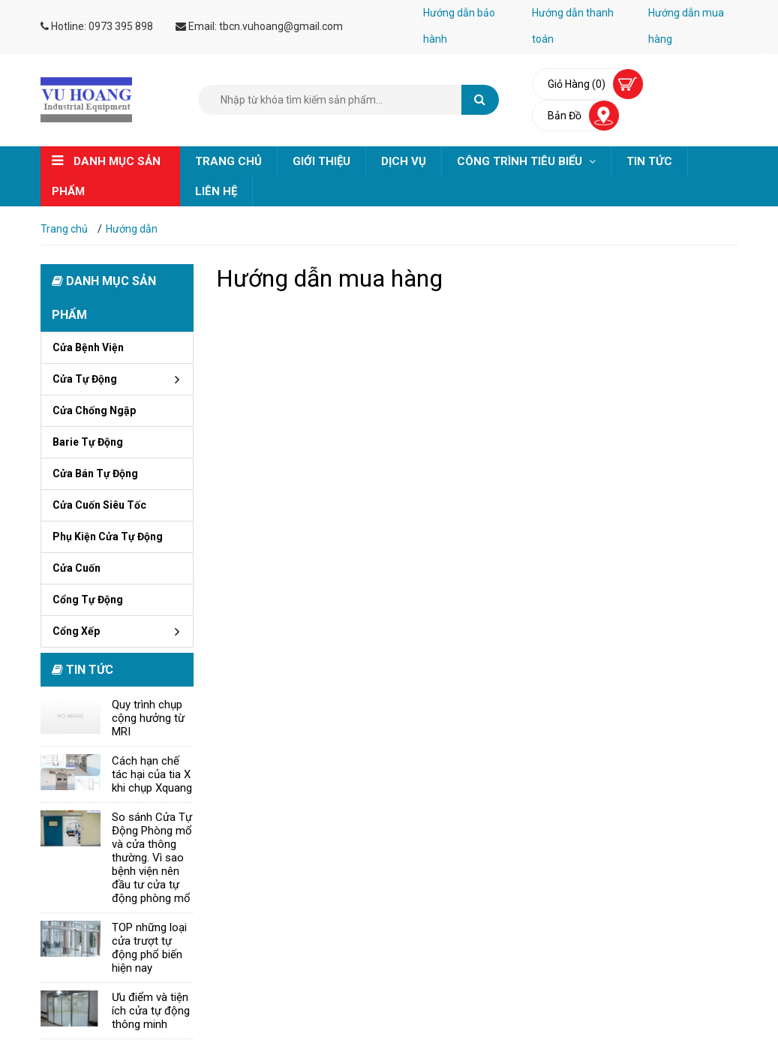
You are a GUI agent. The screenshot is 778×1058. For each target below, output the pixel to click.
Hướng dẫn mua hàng (686, 26)
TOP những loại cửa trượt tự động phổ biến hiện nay (149, 948)
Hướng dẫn (132, 229)
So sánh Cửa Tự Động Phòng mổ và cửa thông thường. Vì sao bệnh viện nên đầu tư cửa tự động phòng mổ (152, 857)
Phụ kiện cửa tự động (108, 537)
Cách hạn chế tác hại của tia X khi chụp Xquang (152, 774)
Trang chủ (228, 161)
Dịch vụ (403, 161)
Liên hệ (216, 191)
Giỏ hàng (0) (576, 84)
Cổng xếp (76, 631)
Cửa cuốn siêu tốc (99, 505)
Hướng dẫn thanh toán (573, 26)
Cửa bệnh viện (88, 347)
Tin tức (649, 161)
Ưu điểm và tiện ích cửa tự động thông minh (151, 1010)
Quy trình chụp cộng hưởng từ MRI (148, 718)
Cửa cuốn (77, 568)
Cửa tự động (85, 379)
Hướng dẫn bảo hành (459, 26)
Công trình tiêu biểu (526, 161)
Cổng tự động (88, 600)
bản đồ (564, 116)
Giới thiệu (321, 161)
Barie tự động (88, 442)
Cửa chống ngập (94, 410)
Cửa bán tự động (95, 473)
